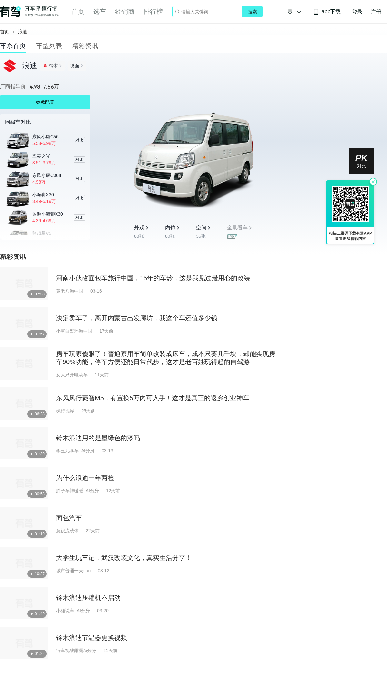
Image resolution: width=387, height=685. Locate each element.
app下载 (327, 12)
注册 (376, 11)
